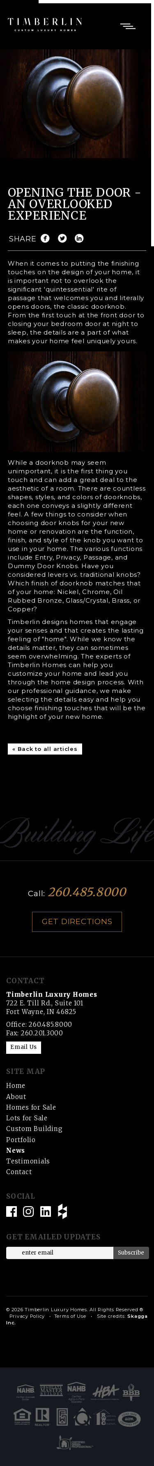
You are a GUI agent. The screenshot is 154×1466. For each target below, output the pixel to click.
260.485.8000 (87, 892)
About (16, 1097)
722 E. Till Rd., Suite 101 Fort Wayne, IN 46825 (51, 1003)
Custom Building (34, 1129)
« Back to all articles (45, 749)
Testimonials (28, 1161)
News (15, 1150)
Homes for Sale (31, 1107)
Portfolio (21, 1140)
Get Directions (77, 921)
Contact (19, 1172)
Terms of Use (70, 1316)
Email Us (23, 1047)
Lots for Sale (27, 1118)
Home (15, 1086)
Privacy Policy (27, 1316)
